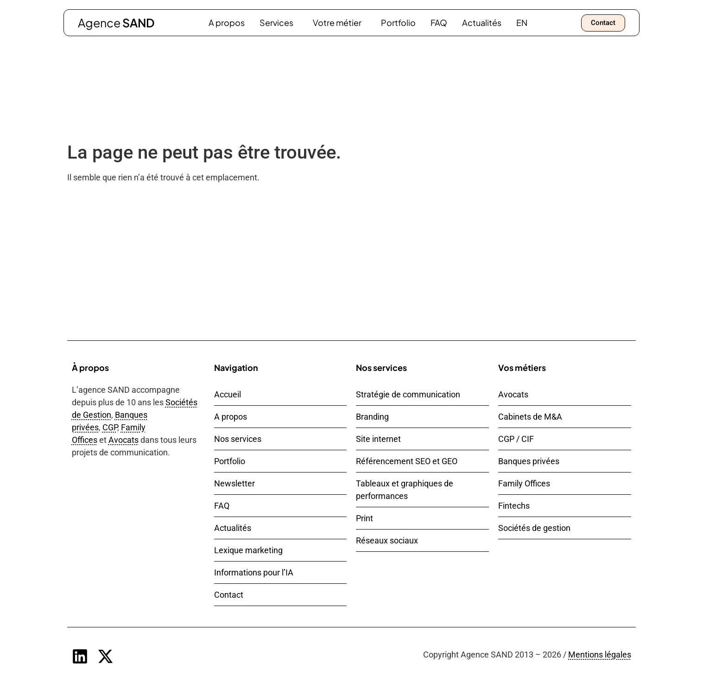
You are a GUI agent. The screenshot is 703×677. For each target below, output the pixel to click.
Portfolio (398, 22)
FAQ (439, 22)
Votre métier (339, 22)
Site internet (378, 439)
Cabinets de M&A (530, 417)
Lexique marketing (248, 550)
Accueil (227, 394)
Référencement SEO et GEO (406, 461)
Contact (228, 595)
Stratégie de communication (408, 394)
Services (279, 22)
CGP (109, 427)
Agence (116, 22)
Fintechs (514, 506)
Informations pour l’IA (253, 572)
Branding (372, 417)
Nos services (237, 439)
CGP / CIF (516, 439)
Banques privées (528, 461)
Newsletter (234, 483)
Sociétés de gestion (534, 528)
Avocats (123, 440)
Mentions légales (599, 654)
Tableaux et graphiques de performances (404, 490)
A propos (227, 22)
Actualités (481, 22)
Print (364, 518)
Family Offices (524, 483)
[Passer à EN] (522, 23)
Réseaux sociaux (387, 540)
